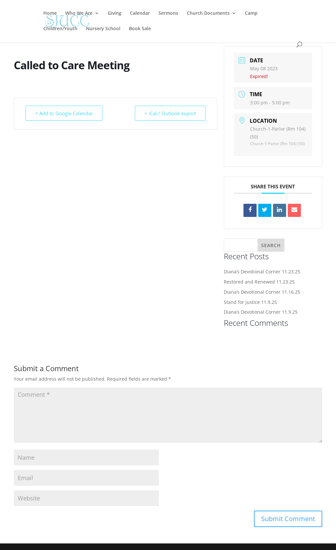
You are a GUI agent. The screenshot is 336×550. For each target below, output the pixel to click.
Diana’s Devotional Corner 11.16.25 (262, 292)
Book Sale (140, 29)
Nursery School (103, 29)
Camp (251, 13)
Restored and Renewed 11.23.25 (259, 282)
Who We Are (79, 13)
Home (50, 13)
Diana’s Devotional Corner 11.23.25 (262, 271)
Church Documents (208, 13)
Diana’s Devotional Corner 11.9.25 (261, 312)
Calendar (140, 13)
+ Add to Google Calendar (64, 113)
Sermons (168, 13)
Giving (114, 13)
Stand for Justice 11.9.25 (250, 302)
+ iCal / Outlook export (170, 113)
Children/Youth (60, 29)
